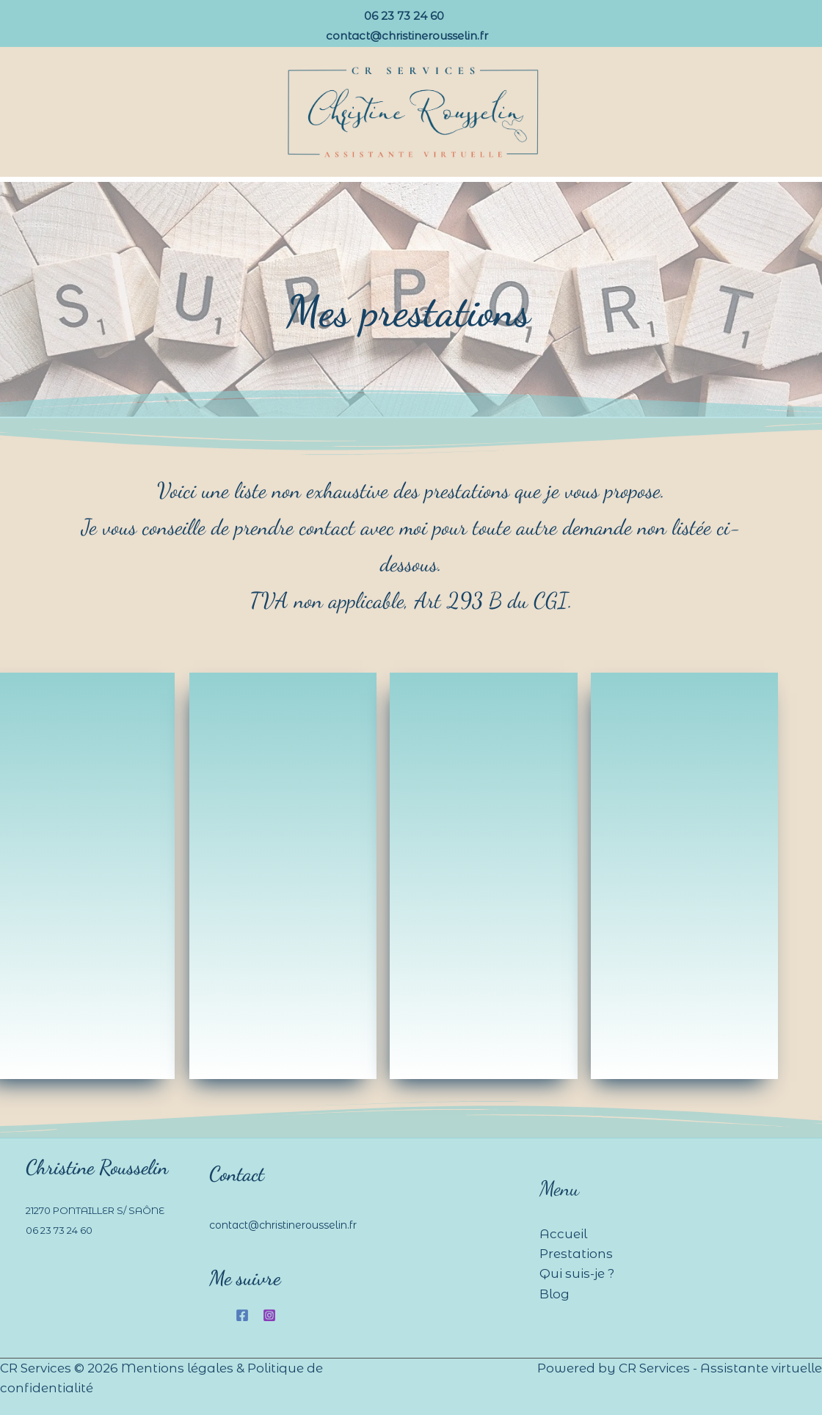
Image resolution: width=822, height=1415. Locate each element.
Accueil (563, 1233)
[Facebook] (242, 1315)
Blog (554, 1294)
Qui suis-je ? (576, 1273)
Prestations (576, 1253)
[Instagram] (269, 1315)
